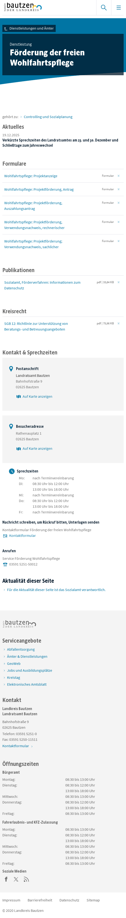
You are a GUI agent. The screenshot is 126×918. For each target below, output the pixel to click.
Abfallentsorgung (21, 649)
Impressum (11, 900)
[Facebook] (6, 878)
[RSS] (26, 878)
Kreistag (13, 677)
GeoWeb (14, 663)
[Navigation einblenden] (118, 7)
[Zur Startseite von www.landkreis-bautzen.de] (47, 7)
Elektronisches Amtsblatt (26, 684)
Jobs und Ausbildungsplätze (29, 670)
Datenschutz (69, 900)
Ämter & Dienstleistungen (27, 656)
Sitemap (93, 900)
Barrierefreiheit (40, 900)
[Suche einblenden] (103, 7)
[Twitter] (16, 878)
